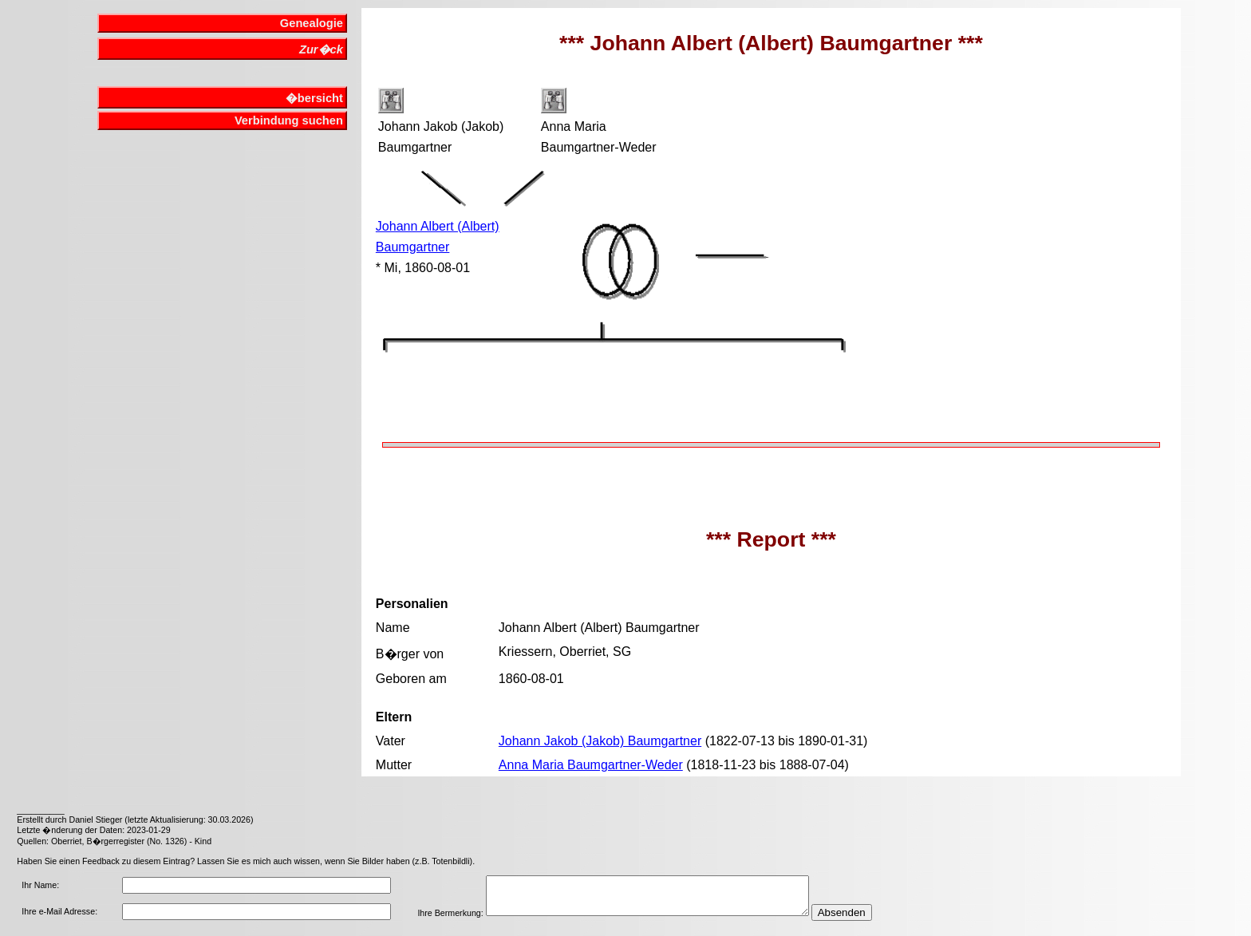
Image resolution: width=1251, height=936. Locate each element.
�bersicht (314, 98)
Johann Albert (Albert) (437, 226)
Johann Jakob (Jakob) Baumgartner (600, 741)
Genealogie (311, 23)
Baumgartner (413, 247)
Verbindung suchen (289, 120)
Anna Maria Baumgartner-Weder (591, 765)
